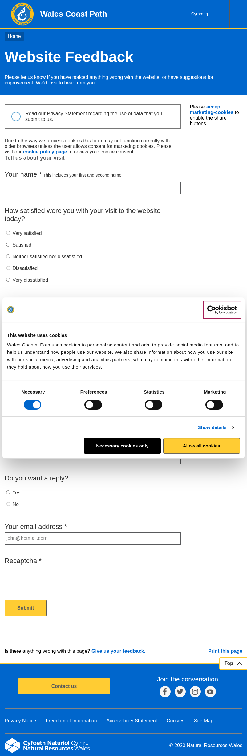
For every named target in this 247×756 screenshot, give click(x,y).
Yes (16, 492)
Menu (238, 14)
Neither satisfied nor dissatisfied (47, 256)
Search (221, 14)
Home (14, 36)
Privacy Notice (20, 720)
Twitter (180, 691)
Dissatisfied (25, 268)
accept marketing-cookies (211, 109)
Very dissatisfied (30, 280)
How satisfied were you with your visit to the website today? (82, 215)
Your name (23, 174)
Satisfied (21, 244)
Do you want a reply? (36, 478)
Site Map (203, 720)
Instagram (195, 691)
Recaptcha (23, 561)
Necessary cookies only (122, 445)
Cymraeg (199, 13)
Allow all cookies (201, 445)
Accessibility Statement (132, 720)
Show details (212, 427)
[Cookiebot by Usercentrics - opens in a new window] (222, 309)
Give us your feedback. (118, 651)
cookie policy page (45, 151)
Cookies (175, 720)
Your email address (36, 526)
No (15, 504)
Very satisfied (27, 233)
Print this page (225, 651)
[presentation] (51, 578)
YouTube (210, 691)
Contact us (64, 686)
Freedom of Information (71, 720)
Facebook (165, 691)
